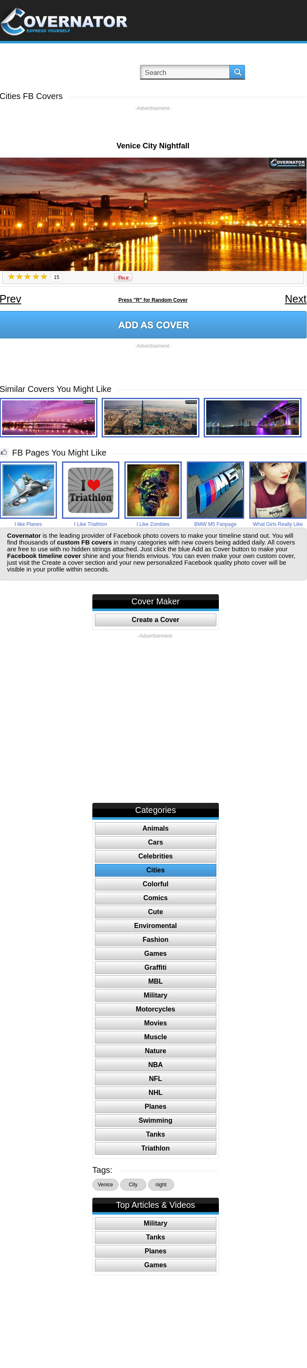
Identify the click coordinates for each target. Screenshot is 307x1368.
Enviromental (155, 925)
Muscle (155, 1037)
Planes (156, 1106)
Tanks (155, 1134)
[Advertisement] (153, 124)
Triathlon (155, 1148)
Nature (155, 1050)
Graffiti (156, 967)
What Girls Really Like (278, 524)
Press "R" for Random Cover (153, 300)
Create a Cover (155, 619)
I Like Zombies (153, 524)
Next (295, 299)
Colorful (155, 884)
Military (155, 995)
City (133, 1185)
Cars (155, 842)
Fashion (155, 939)
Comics (155, 897)
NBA (155, 1064)
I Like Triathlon (90, 524)
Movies (155, 1023)
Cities (155, 870)
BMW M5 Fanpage (215, 524)
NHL (155, 1092)
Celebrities (155, 856)
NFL (155, 1078)
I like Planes (28, 524)
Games (155, 953)
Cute (155, 911)
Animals (156, 828)
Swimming (155, 1120)
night (161, 1185)
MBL (155, 981)
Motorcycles (155, 1009)
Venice (105, 1185)
